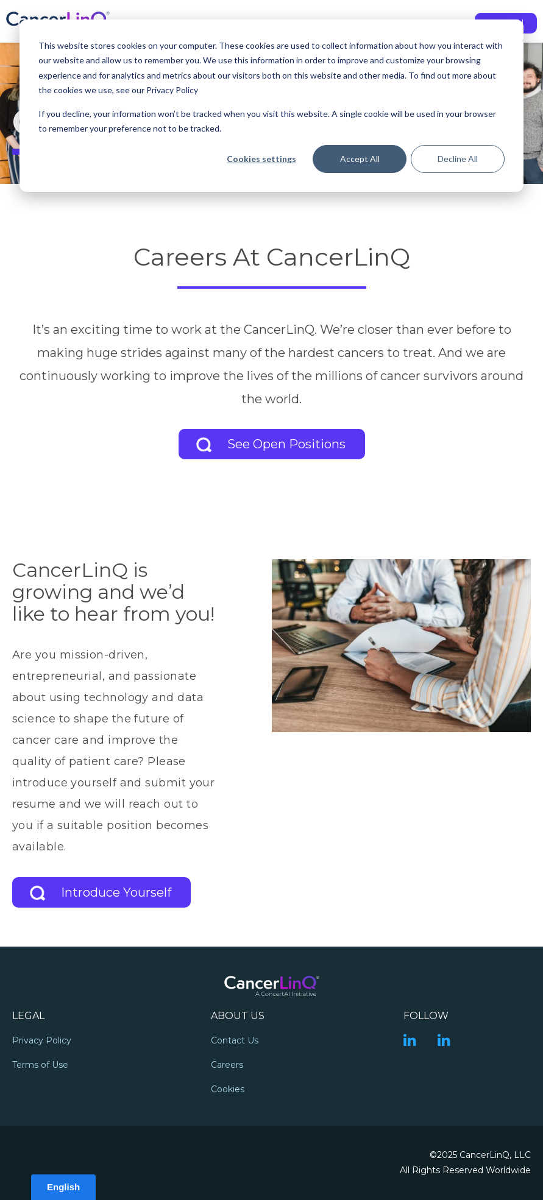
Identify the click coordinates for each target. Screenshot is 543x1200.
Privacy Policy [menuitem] (41, 1040)
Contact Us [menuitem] (234, 1040)
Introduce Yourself (116, 892)
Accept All (360, 159)
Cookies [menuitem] (227, 1089)
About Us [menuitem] (237, 1016)
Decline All (458, 159)
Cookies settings (261, 159)
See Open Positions (286, 444)
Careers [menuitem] (227, 1064)
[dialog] (271, 105)
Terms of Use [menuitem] (40, 1064)
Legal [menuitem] (28, 1016)
